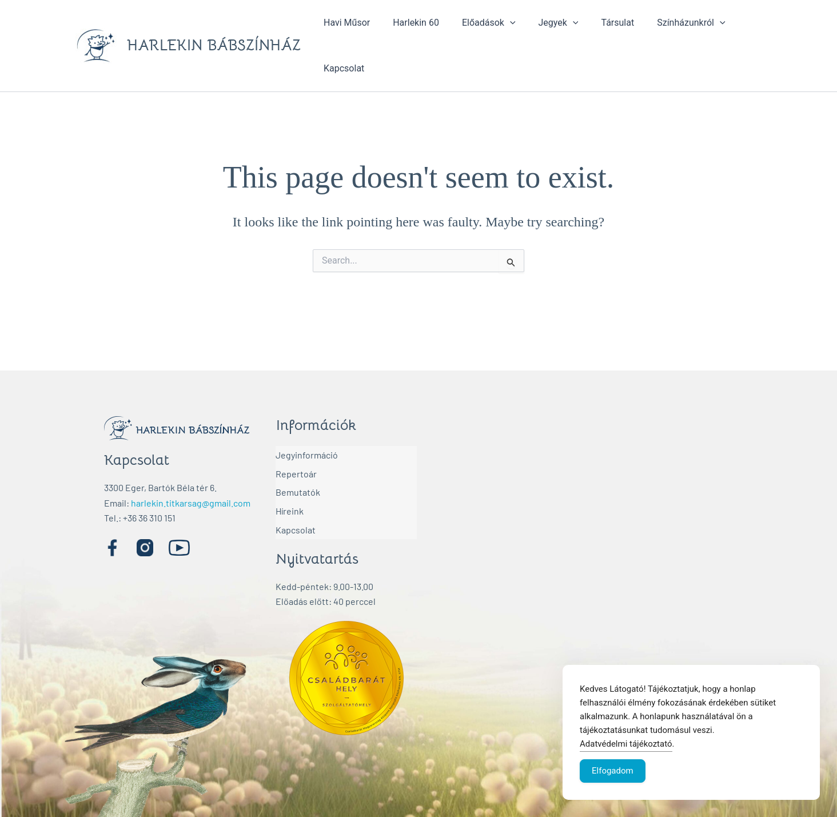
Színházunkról (666, 23)
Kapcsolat (341, 68)
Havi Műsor (344, 22)
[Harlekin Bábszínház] (586, 530)
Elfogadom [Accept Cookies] (612, 771)
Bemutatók (298, 482)
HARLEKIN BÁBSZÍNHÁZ (214, 45)
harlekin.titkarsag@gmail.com (190, 502)
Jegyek (543, 23)
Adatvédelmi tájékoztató (626, 744)
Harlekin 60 (409, 22)
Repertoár (296, 468)
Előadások (477, 23)
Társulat (596, 22)
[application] (498, 23)
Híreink (290, 497)
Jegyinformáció (307, 453)
